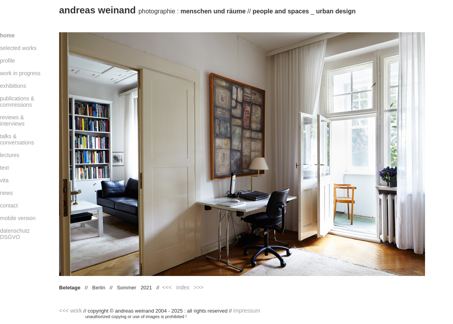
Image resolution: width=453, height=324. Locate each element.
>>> (199, 287)
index (182, 287)
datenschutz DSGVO (15, 234)
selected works (18, 48)
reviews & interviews (12, 120)
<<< (167, 287)
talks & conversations (17, 139)
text (4, 168)
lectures (9, 155)
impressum (246, 310)
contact (9, 205)
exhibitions (13, 86)
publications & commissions (17, 101)
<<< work (70, 310)
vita (4, 180)
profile (7, 60)
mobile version (17, 218)
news (6, 193)
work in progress (20, 73)
